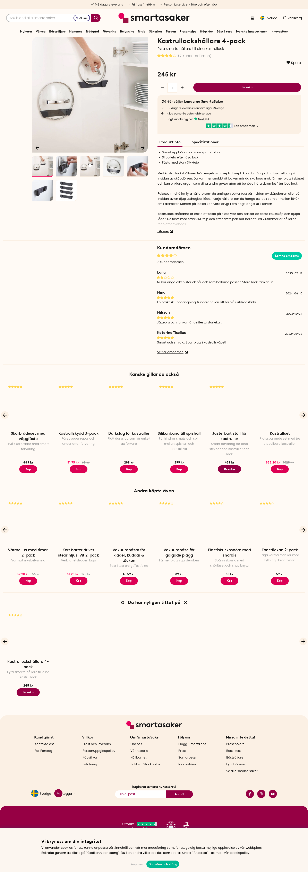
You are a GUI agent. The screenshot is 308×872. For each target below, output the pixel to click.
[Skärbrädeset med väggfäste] (28, 420)
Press (182, 758)
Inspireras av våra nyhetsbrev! (154, 794)
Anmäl (179, 801)
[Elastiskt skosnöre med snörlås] (229, 537)
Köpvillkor (90, 764)
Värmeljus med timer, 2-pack (28, 566)
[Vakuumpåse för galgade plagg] (179, 537)
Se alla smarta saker (242, 778)
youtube (273, 801)
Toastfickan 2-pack (280, 564)
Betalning (90, 771)
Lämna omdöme (287, 270)
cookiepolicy (239, 852)
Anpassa (137, 864)
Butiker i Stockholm (145, 771)
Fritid (141, 31)
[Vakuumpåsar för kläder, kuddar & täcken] (129, 537)
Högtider (206, 31)
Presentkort (235, 751)
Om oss (136, 751)
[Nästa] (142, 161)
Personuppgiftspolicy (99, 758)
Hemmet (75, 31)
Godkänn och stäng (162, 864)
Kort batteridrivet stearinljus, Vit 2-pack (78, 566)
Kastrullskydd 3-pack (79, 448)
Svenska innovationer (251, 31)
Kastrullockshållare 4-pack (28, 678)
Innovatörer (279, 31)
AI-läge (81, 18)
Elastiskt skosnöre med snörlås (229, 566)
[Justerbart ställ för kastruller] (229, 420)
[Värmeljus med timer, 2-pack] (28, 537)
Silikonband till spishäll (179, 448)
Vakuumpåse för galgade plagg (179, 566)
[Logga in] (252, 18)
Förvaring (109, 31)
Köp (78, 483)
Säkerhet (155, 31)
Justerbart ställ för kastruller (229, 450)
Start (111, 41)
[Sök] (53, 18)
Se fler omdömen (171, 366)
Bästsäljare (57, 31)
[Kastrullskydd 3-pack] (79, 420)
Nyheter (26, 31)
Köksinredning (155, 41)
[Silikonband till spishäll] (179, 420)
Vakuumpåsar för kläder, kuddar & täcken (129, 569)
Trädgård (92, 31)
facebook (250, 801)
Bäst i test (224, 31)
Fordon (171, 31)
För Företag (43, 758)
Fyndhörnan (235, 771)
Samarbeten (187, 764)
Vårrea (40, 31)
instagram (261, 801)
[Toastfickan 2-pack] (280, 537)
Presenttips (188, 31)
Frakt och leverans (97, 751)
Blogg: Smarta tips (192, 751)
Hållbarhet (138, 764)
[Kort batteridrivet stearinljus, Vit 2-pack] (79, 537)
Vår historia (139, 758)
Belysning (127, 31)
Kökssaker (137, 41)
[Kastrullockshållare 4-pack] (28, 648)
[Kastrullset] (280, 420)
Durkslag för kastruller (128, 448)
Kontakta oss (44, 751)
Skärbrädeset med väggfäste (28, 450)
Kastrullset (280, 448)
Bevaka (247, 101)
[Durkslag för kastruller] (129, 420)
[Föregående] (38, 161)
